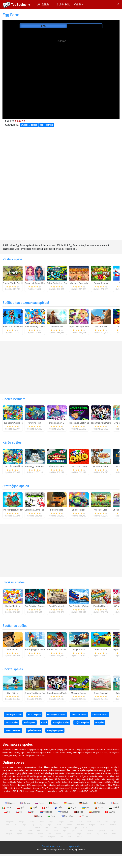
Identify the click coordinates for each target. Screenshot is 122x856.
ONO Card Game (79, 466)
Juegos (69, 803)
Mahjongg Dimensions (35, 466)
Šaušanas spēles (15, 626)
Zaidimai (94, 812)
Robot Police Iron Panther (59, 283)
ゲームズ (80, 836)
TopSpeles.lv (20, 5)
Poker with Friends (57, 466)
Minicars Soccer (78, 693)
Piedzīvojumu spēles (56, 714)
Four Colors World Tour (14, 423)
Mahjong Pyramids (79, 283)
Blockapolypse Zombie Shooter (40, 649)
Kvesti (44, 722)
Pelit (58, 807)
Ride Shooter (101, 649)
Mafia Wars (12, 649)
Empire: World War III (13, 283)
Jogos (54, 803)
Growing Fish (34, 423)
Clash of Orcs (100, 510)
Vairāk (77, 4)
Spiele (83, 803)
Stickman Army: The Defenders (39, 510)
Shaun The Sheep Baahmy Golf (39, 693)
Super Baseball (101, 693)
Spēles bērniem (46, 125)
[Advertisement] (61, 68)
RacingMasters (12, 606)
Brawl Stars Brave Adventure (16, 326)
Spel (33, 807)
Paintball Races (100, 606)
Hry (19, 812)
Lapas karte (74, 846)
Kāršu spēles (12, 442)
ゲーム (83, 816)
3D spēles (99, 722)
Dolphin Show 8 (56, 423)
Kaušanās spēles (100, 714)
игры (24, 825)
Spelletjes (100, 803)
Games (10, 803)
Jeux (115, 803)
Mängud (63, 812)
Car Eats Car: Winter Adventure (83, 606)
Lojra (38, 816)
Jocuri (99, 807)
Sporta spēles (12, 669)
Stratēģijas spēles (15, 486)
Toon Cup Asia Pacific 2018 (104, 423)
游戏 (69, 836)
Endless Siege (79, 510)
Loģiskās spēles (82, 722)
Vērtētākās (43, 4)
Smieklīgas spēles (29, 125)
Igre (31, 812)
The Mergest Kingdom (13, 510)
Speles (79, 812)
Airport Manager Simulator (81, 326)
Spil (45, 807)
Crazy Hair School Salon (36, 283)
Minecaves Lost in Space (80, 423)
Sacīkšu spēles (13, 582)
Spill (21, 807)
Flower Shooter (100, 283)
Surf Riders (12, 693)
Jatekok (114, 807)
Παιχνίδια (67, 816)
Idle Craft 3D (101, 326)
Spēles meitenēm (13, 730)
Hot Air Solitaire (100, 466)
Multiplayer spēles (55, 730)
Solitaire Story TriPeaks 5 (37, 326)
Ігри (85, 807)
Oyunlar (110, 812)
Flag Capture (79, 649)
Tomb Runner (56, 326)
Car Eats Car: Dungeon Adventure (41, 606)
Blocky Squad (56, 510)
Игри (52, 816)
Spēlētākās (63, 4)
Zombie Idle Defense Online (60, 649)
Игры (39, 803)
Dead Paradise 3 (56, 606)
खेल (62, 836)
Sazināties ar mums (52, 846)
